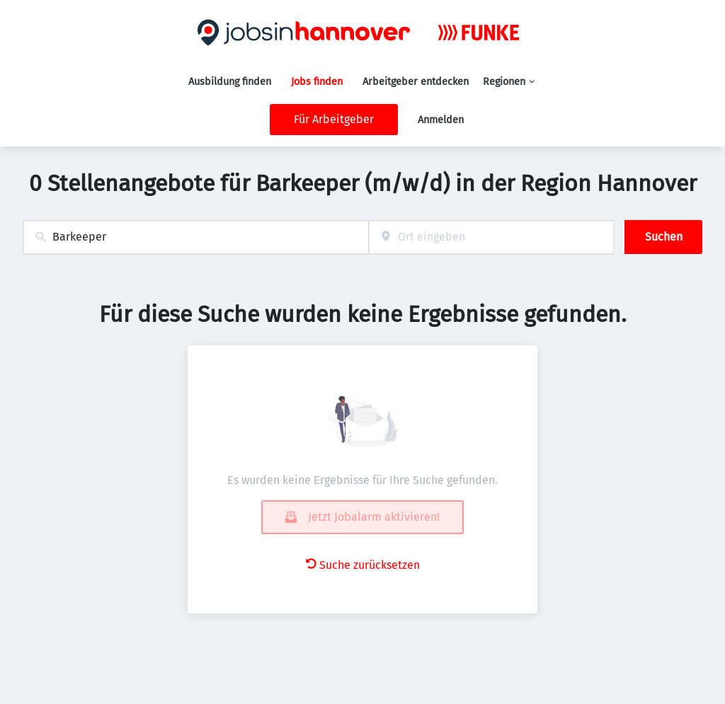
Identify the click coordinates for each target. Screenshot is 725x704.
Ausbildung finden (229, 82)
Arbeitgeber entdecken (415, 82)
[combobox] (196, 237)
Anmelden (441, 120)
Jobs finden (317, 82)
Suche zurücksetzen (363, 565)
